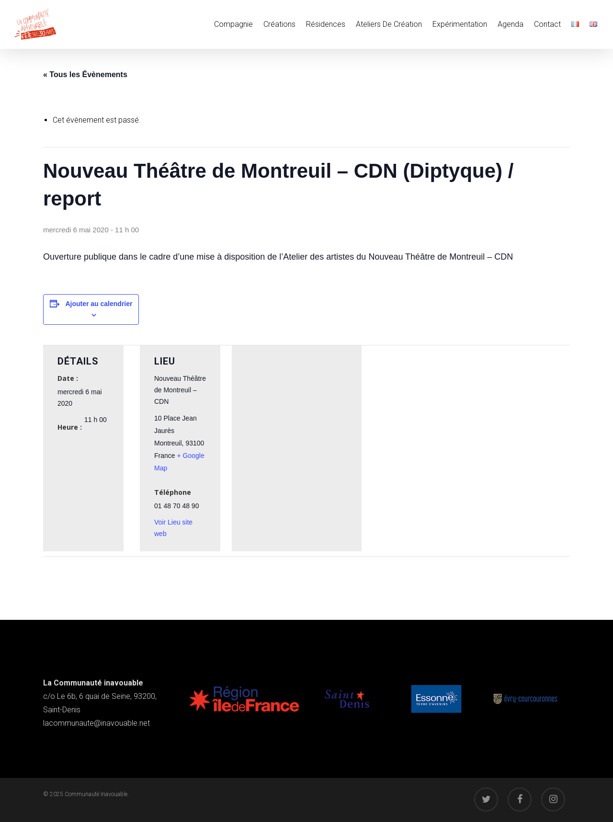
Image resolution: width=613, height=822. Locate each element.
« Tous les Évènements (85, 74)
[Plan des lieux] (296, 418)
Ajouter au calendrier (98, 304)
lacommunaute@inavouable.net (96, 723)
